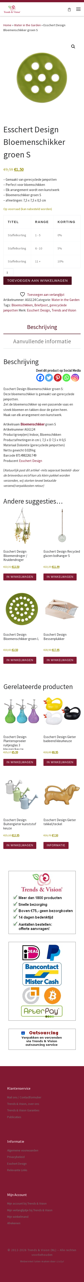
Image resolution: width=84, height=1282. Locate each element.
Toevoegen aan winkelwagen (37, 280)
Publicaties (14, 1117)
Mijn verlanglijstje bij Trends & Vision (29, 1210)
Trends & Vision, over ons (23, 1104)
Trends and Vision (64, 310)
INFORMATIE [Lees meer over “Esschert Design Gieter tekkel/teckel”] (56, 845)
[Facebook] (40, 378)
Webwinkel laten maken (35, 1261)
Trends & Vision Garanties (23, 1110)
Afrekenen (13, 1223)
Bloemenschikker (32, 424)
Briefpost (41, 305)
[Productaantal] (8, 272)
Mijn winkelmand (17, 1217)
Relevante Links (17, 1170)
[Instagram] (75, 378)
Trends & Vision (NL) (42, 1250)
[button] (73, 47)
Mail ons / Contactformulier (24, 1097)
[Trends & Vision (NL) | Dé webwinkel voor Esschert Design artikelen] (12, 8)
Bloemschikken (22, 305)
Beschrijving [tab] (42, 327)
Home (7, 25)
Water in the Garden (27, 25)
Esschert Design (38, 310)
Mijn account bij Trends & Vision (27, 1203)
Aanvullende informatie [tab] (42, 341)
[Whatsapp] (66, 378)
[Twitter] (49, 378)
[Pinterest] (58, 378)
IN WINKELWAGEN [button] (19, 576)
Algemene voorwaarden (22, 1150)
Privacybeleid (16, 1157)
